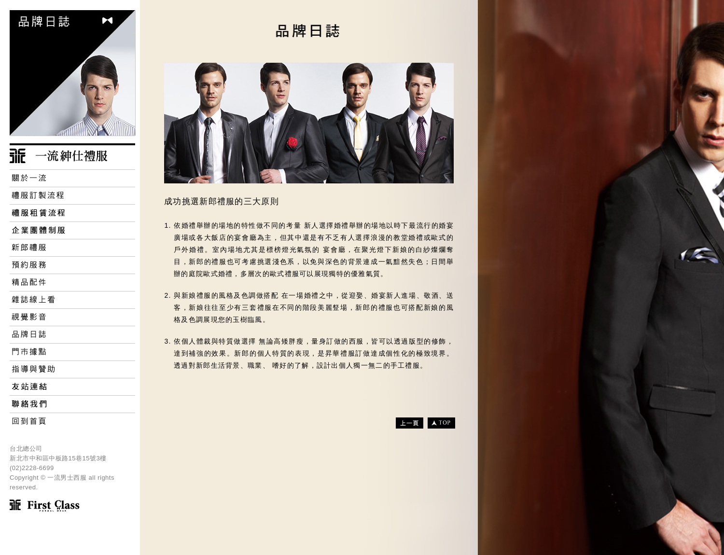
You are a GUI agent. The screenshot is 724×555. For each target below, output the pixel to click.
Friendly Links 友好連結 (72, 386)
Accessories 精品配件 (72, 282)
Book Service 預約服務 (72, 265)
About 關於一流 (72, 178)
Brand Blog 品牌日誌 (72, 334)
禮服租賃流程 (72, 213)
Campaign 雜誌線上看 (72, 299)
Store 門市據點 (72, 352)
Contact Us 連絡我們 (72, 404)
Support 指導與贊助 (72, 369)
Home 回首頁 (72, 421)
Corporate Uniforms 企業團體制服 (72, 230)
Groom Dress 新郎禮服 (72, 247)
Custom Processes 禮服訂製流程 (72, 195)
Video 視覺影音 (72, 317)
